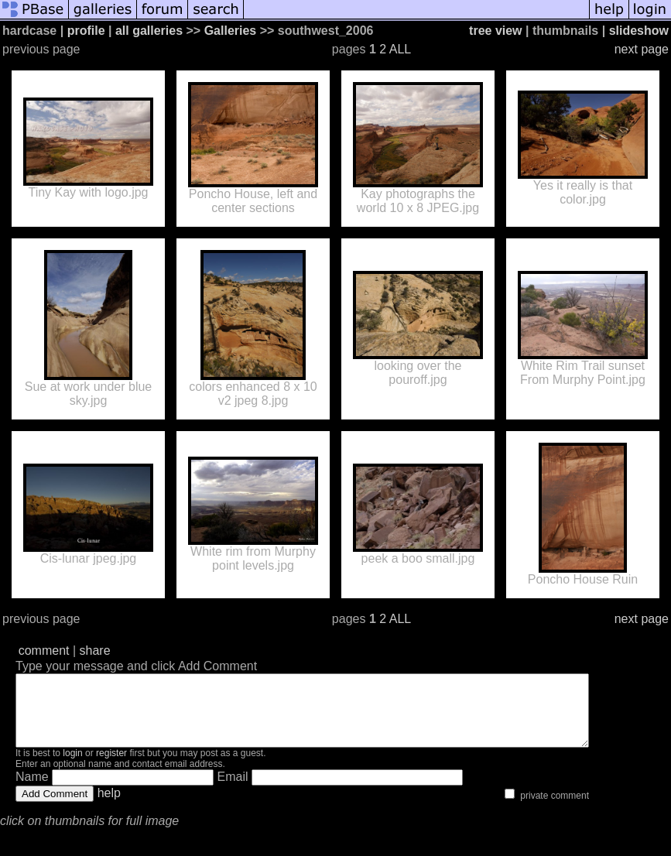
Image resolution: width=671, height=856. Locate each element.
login (72, 767)
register (111, 767)
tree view (495, 30)
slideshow (639, 30)
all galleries (149, 30)
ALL (400, 49)
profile (86, 30)
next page (642, 49)
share (95, 650)
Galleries (230, 30)
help (109, 806)
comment (44, 650)
